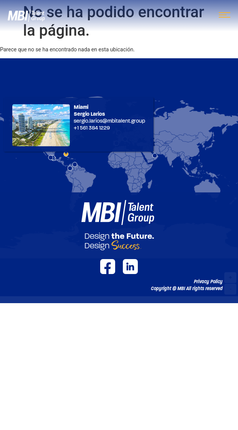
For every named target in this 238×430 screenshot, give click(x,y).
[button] (187, 288)
